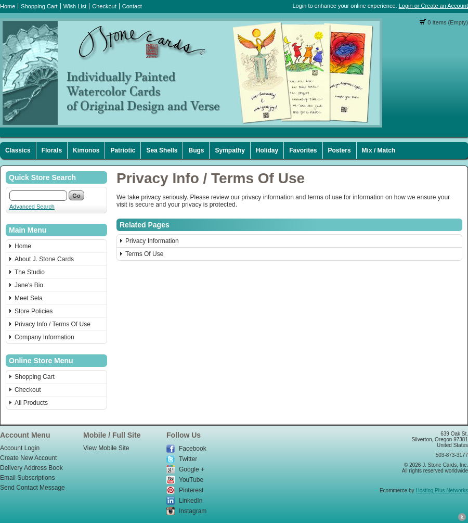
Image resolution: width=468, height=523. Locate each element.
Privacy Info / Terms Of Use (52, 324)
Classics (18, 150)
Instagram (192, 511)
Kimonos (86, 150)
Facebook (192, 448)
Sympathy (229, 150)
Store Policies (34, 311)
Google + (191, 469)
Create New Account (28, 458)
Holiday (267, 150)
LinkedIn (190, 500)
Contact (132, 6)
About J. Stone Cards (44, 259)
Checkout (104, 6)
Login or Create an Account (433, 6)
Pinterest (191, 490)
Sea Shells (161, 150)
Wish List (75, 6)
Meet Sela (29, 298)
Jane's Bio (29, 285)
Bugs (196, 150)
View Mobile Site (106, 448)
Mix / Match (379, 150)
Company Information (44, 337)
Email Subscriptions (27, 477)
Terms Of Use (144, 254)
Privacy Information (152, 241)
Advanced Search (32, 206)
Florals (52, 150)
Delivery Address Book (31, 467)
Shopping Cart (39, 6)
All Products (31, 402)
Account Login (20, 448)
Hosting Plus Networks (441, 490)
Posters (339, 150)
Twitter (188, 459)
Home (7, 6)
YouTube (191, 479)
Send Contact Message (32, 487)
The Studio (30, 272)
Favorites (303, 150)
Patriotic (122, 150)
